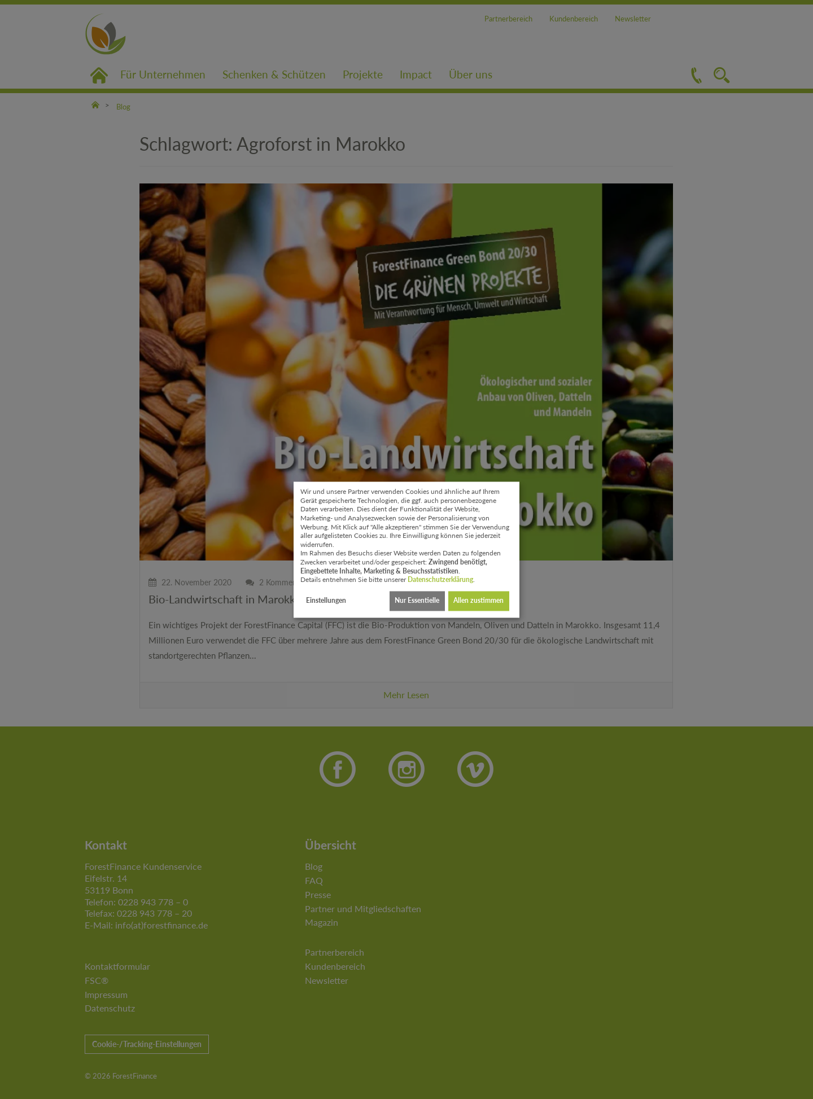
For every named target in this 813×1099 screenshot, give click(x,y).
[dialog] (406, 549)
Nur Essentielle (417, 601)
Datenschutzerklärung (440, 580)
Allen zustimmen (478, 601)
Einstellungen (326, 601)
